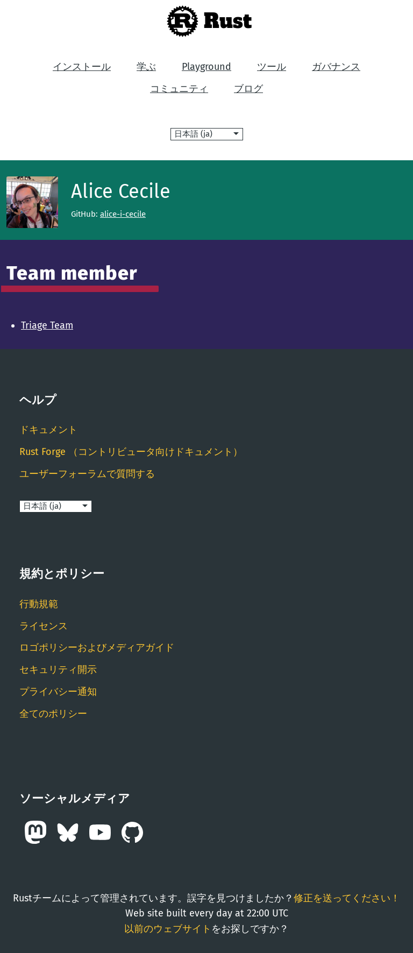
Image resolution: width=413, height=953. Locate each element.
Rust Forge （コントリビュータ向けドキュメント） (131, 452)
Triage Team (47, 325)
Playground (206, 67)
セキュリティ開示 (58, 669)
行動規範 (38, 604)
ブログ (248, 89)
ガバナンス (336, 67)
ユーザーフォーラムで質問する (87, 474)
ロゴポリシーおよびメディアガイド (96, 647)
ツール (271, 67)
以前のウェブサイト (167, 929)
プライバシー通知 (58, 692)
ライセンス (43, 626)
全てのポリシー (53, 714)
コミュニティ (179, 89)
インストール (82, 67)
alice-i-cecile (123, 214)
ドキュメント (48, 430)
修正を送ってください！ (347, 898)
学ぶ (146, 67)
